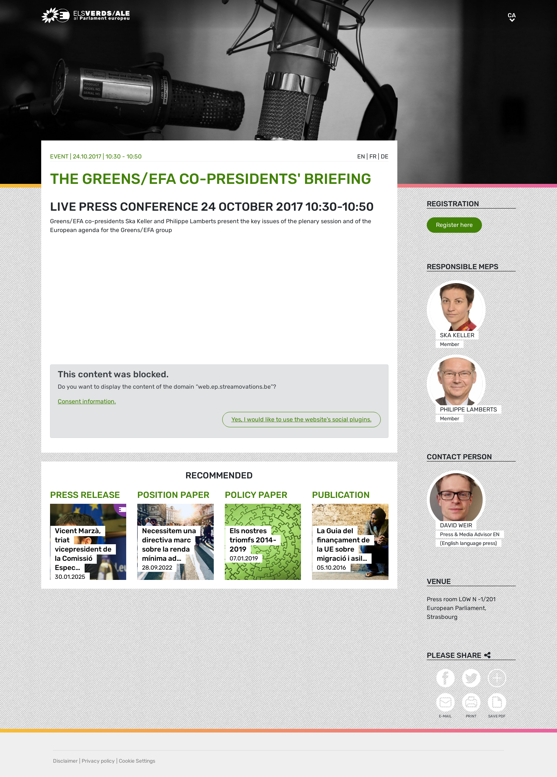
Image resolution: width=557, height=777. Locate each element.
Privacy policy (98, 761)
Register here (454, 224)
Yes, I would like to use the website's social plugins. (301, 419)
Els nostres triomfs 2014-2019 (253, 540)
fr (372, 156)
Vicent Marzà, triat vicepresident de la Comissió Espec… (83, 549)
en (361, 156)
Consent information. (87, 401)
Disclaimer (65, 761)
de (385, 156)
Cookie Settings (137, 761)
